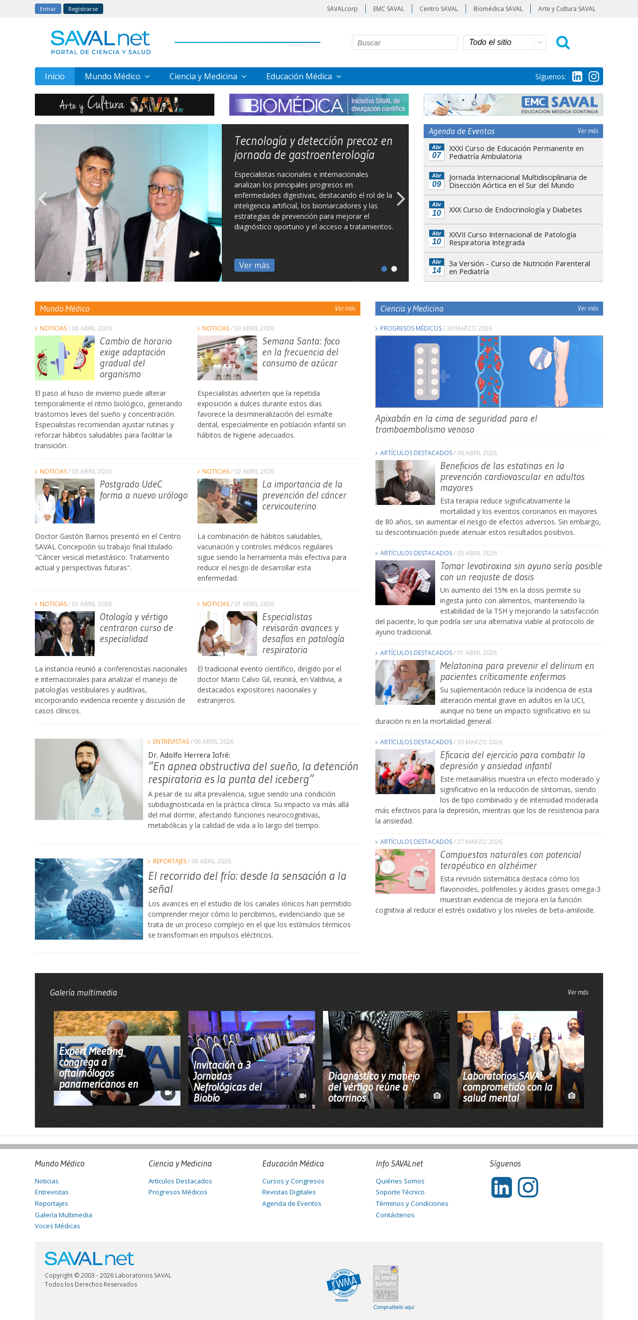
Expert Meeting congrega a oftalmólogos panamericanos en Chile (98, 1073)
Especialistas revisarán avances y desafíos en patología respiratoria (303, 633)
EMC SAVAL (388, 8)
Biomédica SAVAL (498, 8)
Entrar (48, 8)
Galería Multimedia (63, 1214)
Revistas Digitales (289, 1191)
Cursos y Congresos (293, 1180)
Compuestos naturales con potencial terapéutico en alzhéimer (510, 859)
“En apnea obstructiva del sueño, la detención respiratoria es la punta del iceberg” (253, 772)
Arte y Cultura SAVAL (567, 8)
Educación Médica (300, 76)
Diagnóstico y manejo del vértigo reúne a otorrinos (373, 1087)
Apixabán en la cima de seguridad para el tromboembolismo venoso (456, 423)
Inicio (55, 76)
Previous (42, 203)
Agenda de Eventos (291, 1203)
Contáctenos (395, 1214)
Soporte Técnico (400, 1191)
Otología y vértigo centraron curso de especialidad (136, 628)
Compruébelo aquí (393, 1307)
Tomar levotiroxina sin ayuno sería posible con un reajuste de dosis (521, 571)
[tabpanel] (222, 203)
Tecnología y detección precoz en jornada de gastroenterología (313, 148)
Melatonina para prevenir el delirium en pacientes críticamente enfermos (517, 671)
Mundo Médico (114, 76)
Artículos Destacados (416, 453)
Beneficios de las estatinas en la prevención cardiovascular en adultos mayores (512, 477)
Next (401, 203)
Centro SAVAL (439, 8)
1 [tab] (381, 266)
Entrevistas (171, 741)
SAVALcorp (342, 8)
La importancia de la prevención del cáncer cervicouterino (304, 495)
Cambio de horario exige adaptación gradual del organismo (135, 357)
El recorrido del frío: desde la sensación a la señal (247, 882)
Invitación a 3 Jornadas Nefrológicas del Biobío (227, 1082)
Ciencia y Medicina (204, 76)
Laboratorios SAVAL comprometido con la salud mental (507, 1087)
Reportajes (169, 861)
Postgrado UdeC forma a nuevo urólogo (143, 489)
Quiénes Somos (400, 1180)
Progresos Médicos (411, 328)
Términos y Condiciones (412, 1203)
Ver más (254, 265)
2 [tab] (391, 266)
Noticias (53, 328)
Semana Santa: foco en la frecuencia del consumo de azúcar (300, 352)
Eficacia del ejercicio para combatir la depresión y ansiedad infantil (512, 760)
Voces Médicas (57, 1225)
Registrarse (83, 8)
